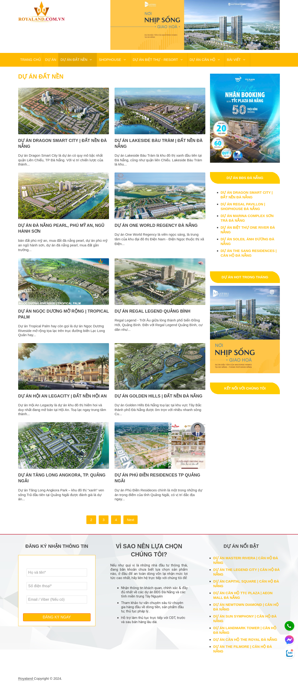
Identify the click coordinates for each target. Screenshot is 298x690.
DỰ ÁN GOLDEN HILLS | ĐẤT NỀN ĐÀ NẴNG (158, 396)
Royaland (26, 679)
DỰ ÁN (50, 60)
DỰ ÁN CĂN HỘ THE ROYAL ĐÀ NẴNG (245, 640)
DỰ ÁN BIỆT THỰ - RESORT (154, 60)
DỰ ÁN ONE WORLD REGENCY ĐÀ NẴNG (156, 225)
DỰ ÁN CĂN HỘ (201, 60)
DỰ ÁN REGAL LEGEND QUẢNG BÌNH (152, 311)
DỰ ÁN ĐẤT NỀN (73, 60)
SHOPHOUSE (109, 60)
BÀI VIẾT (233, 60)
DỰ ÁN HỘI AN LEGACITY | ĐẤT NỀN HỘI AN (62, 396)
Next (130, 520)
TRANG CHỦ (30, 60)
